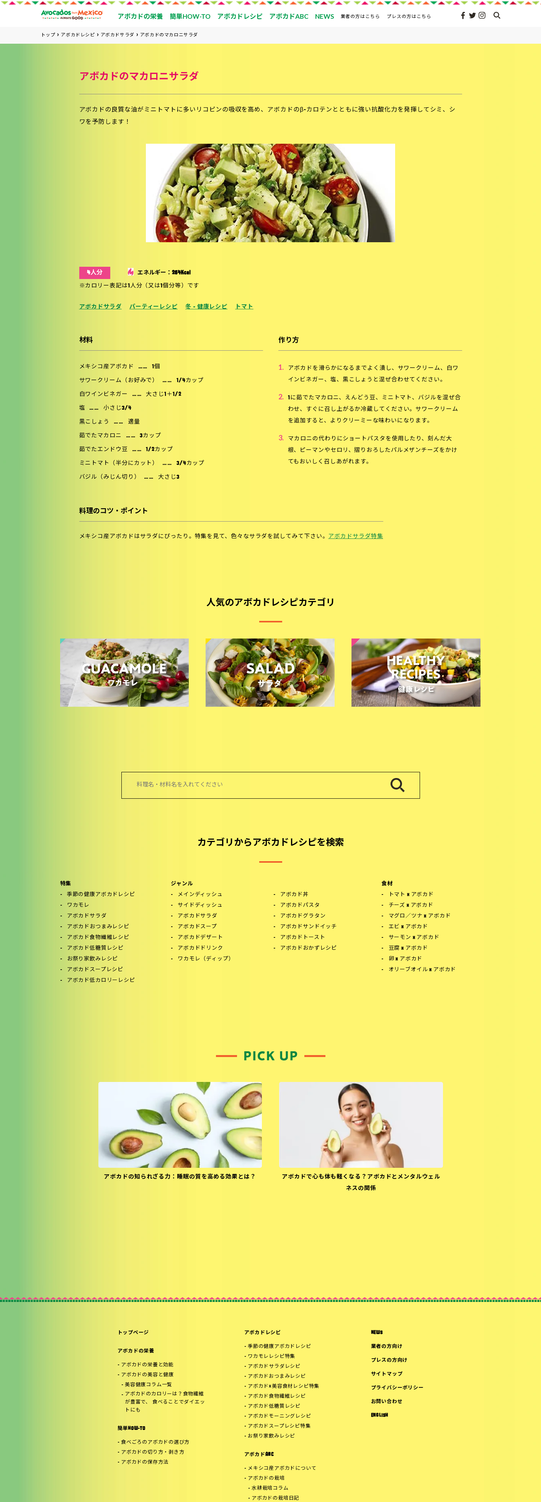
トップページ (133, 1332)
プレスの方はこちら (409, 16)
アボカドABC (259, 1454)
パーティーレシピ (153, 307)
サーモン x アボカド (414, 938)
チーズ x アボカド (411, 905)
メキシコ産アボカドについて (282, 1468)
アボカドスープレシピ (95, 970)
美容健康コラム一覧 (148, 1384)
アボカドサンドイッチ (308, 927)
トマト (244, 307)
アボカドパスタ (300, 905)
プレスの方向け (389, 1360)
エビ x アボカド (408, 927)
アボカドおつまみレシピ (98, 927)
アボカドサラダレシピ (274, 1366)
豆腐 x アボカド (408, 948)
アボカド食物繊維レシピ (98, 938)
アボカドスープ (197, 927)
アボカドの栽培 (266, 1478)
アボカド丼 (294, 895)
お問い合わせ (387, 1401)
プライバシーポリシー (397, 1387)
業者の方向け (387, 1346)
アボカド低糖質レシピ (95, 948)
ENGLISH (379, 1415)
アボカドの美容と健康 (147, 1374)
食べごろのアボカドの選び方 (155, 1442)
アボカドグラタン (303, 916)
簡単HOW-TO (131, 1428)
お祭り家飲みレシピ (92, 959)
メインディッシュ (200, 895)
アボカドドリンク (200, 948)
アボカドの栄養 (136, 1351)
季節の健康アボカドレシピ (101, 895)
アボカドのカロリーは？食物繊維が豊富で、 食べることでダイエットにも (165, 1402)
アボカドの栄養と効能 (147, 1364)
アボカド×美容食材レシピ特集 (283, 1386)
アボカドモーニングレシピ (279, 1416)
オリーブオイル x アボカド (422, 970)
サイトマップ (387, 1374)
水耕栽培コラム (270, 1488)
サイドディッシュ (200, 905)
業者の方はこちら (361, 16)
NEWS (377, 1332)
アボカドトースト (302, 938)
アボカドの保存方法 (144, 1462)
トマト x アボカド (411, 895)
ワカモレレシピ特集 (271, 1356)
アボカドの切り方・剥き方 (152, 1452)
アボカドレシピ (262, 1332)
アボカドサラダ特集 (355, 537)
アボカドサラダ (100, 307)
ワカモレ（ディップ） (206, 959)
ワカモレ (78, 905)
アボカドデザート (200, 938)
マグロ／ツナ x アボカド (420, 916)
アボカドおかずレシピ (308, 948)
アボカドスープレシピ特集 (279, 1426)
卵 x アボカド (406, 959)
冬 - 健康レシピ (206, 307)
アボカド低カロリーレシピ (101, 980)
